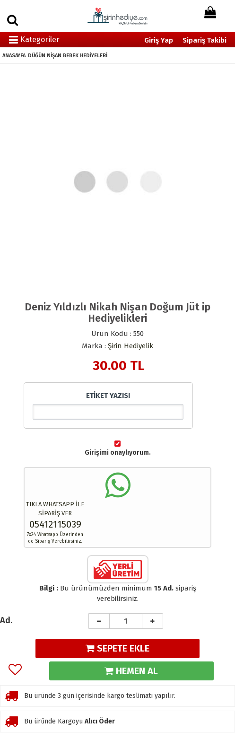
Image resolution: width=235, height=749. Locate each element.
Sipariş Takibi (204, 40)
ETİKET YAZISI (108, 395)
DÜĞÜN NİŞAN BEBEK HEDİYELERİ (67, 56)
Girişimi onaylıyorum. (118, 453)
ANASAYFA (14, 56)
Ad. (6, 620)
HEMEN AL (131, 671)
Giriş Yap (158, 40)
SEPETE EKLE (117, 648)
